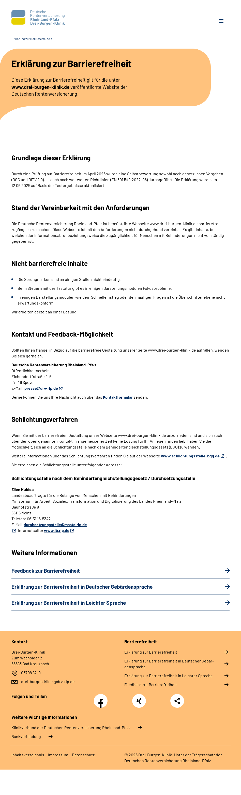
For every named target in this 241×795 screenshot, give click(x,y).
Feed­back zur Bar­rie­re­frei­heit (150, 684)
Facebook (102, 698)
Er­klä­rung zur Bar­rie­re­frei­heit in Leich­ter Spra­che (168, 675)
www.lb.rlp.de (56, 530)
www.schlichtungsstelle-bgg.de (190, 455)
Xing (139, 698)
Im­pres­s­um (58, 754)
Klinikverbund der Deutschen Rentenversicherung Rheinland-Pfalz (70, 727)
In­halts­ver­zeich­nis (27, 754)
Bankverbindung (26, 736)
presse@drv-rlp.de (41, 388)
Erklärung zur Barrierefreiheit (31, 38)
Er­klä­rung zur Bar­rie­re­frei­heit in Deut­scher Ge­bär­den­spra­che (169, 663)
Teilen (177, 701)
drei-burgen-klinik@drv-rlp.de (48, 681)
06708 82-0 (31, 672)
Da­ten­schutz (83, 754)
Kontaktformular (118, 397)
